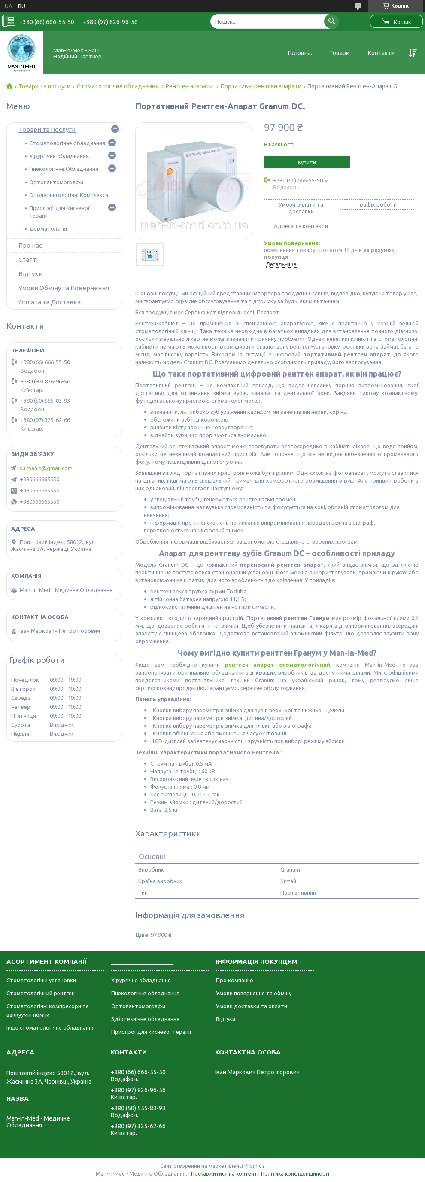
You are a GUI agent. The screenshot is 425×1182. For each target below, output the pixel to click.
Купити (307, 162)
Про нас (30, 245)
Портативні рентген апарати (261, 86)
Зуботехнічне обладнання (145, 1019)
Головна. (300, 52)
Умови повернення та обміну (253, 993)
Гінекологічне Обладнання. (64, 169)
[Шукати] (331, 21)
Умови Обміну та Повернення (63, 288)
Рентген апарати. (190, 86)
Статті (28, 259)
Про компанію (234, 980)
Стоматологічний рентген (40, 993)
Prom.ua (254, 1166)
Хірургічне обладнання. (59, 156)
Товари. (340, 52)
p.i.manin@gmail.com (46, 468)
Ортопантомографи (138, 1006)
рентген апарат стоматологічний (277, 665)
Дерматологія (48, 228)
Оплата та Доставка (49, 302)
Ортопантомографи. (57, 182)
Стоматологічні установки (41, 980)
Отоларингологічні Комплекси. (69, 195)
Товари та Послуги (47, 129)
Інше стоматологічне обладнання (50, 1027)
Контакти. (382, 52)
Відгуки (30, 273)
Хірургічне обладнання (141, 980)
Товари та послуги (44, 86)
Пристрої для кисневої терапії (151, 1032)
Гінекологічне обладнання (145, 993)
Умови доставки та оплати (251, 1006)
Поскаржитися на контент (224, 1173)
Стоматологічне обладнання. (118, 86)
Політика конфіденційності (295, 1173)
